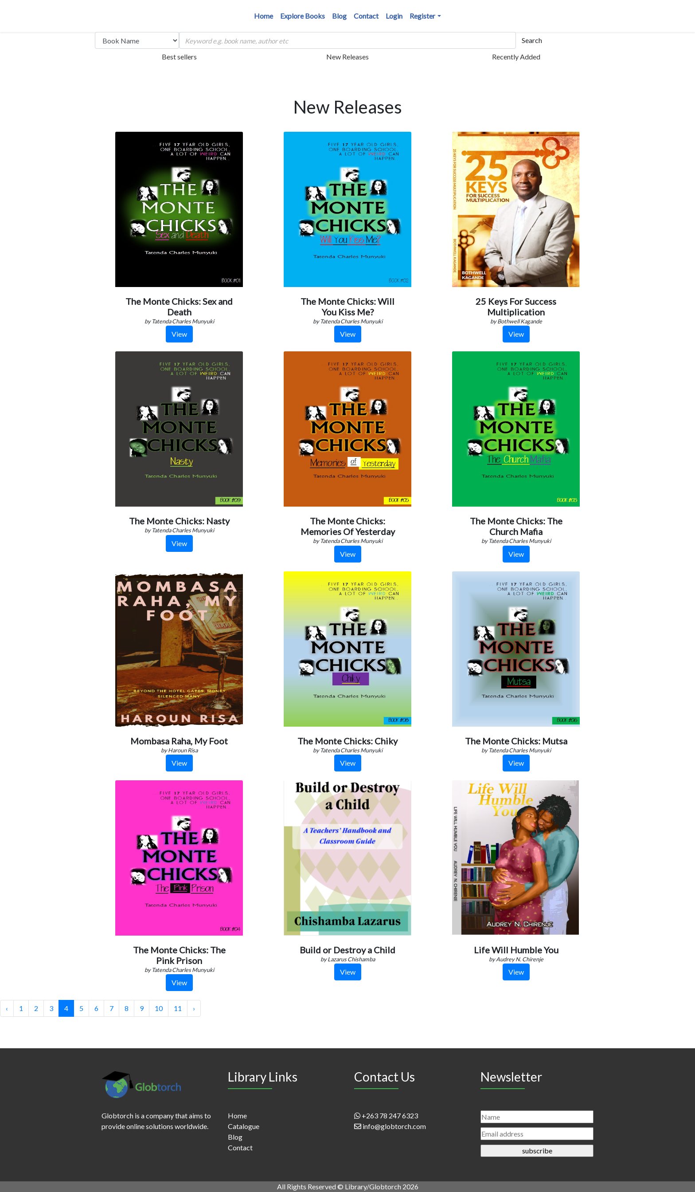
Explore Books (302, 16)
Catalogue (243, 1126)
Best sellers (179, 56)
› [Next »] (194, 1008)
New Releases (347, 56)
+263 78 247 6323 (386, 1115)
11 (178, 1008)
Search (532, 40)
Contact (366, 16)
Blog (339, 16)
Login (394, 16)
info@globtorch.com (390, 1126)
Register (422, 16)
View (179, 334)
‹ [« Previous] (7, 1008)
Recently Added (516, 56)
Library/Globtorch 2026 (381, 1186)
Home (263, 16)
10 (159, 1008)
